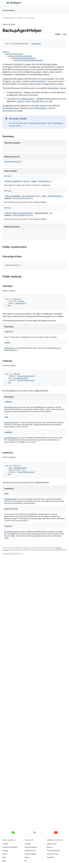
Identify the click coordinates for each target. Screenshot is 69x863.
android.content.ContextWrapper (20, 56)
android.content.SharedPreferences (32, 101)
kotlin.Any (6, 52)
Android (5, 844)
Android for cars (52, 854)
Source (5, 854)
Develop (20, 18)
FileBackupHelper (14, 92)
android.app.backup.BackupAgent (23, 58)
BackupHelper (36, 72)
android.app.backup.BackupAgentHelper (28, 60)
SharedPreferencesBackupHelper (20, 99)
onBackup (8, 196)
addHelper (9, 181)
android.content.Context (14, 54)
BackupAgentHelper (11, 108)
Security (5, 850)
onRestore (9, 213)
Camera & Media (30, 854)
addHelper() (42, 81)
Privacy (27, 857)
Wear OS (50, 847)
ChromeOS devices (53, 850)
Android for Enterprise (10, 847)
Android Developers (9, 18)
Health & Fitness (30, 850)
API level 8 (12, 24)
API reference (9, 11)
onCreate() (17, 81)
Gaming (27, 844)
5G (26, 861)
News (4, 857)
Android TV (50, 857)
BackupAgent (18, 64)
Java (64, 34)
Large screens (51, 844)
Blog (4, 861)
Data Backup (58, 123)
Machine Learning (31, 847)
